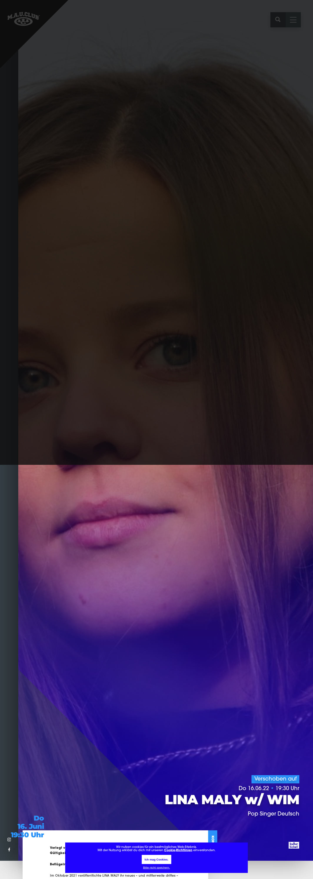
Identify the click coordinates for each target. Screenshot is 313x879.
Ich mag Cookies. (156, 859)
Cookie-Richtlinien (178, 850)
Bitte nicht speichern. (156, 867)
